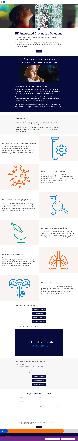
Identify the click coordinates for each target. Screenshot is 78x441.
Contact (39, 384)
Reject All (64, 438)
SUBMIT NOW (39, 426)
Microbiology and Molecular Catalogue (39, 321)
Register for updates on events (39, 380)
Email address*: (21, 401)
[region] (39, 438)
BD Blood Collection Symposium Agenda (39, 376)
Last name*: (41, 397)
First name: (21, 397)
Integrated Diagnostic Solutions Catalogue (39, 309)
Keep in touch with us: (22, 420)
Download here (39, 51)
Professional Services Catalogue (39, 313)
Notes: (20, 412)
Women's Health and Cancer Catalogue (39, 317)
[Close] (76, 439)
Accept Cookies (71, 438)
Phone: (41, 401)
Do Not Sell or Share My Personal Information (52, 438)
